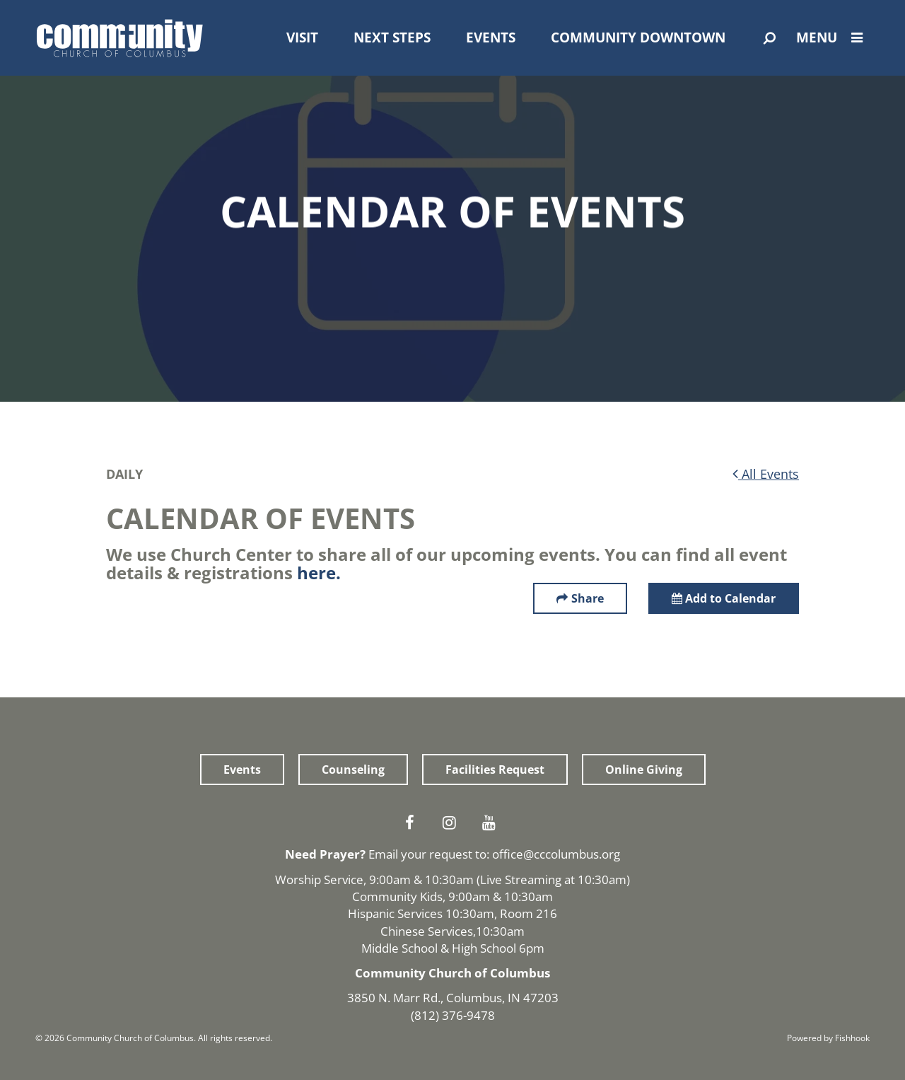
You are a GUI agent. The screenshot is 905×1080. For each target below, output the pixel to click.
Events (490, 37)
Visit (302, 37)
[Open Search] (770, 38)
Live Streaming (520, 879)
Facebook (413, 822)
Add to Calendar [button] (724, 598)
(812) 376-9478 (453, 1015)
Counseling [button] (353, 769)
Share (587, 598)
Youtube (492, 822)
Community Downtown (638, 37)
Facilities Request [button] (494, 769)
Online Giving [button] (643, 769)
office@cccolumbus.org (556, 854)
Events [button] (242, 769)
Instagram (452, 822)
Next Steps (392, 37)
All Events (765, 473)
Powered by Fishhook (828, 1038)
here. (319, 572)
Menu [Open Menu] (833, 37)
